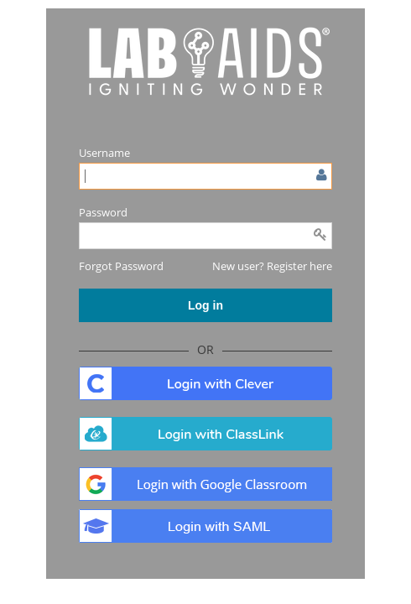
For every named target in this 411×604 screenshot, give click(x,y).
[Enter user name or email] (205, 176)
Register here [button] (299, 265)
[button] (121, 265)
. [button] (205, 383)
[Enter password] (205, 235)
